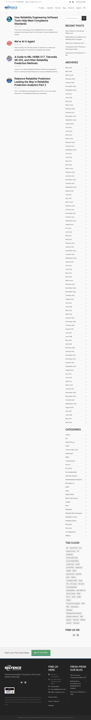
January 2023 (69, 176)
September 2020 (70, 258)
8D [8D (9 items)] (67, 548)
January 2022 (69, 209)
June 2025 (68, 97)
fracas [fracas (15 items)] (81, 580)
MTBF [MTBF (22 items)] (78, 597)
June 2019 (68, 306)
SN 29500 (68, 524)
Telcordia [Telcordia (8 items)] (76, 623)
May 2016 (68, 419)
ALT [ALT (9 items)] (80, 548)
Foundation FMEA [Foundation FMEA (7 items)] (71, 580)
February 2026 (70, 79)
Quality (67, 502)
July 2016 (68, 411)
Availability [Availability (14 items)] (69, 554)
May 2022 (68, 198)
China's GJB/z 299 (71, 450)
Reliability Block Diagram (73, 513)
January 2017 (69, 389)
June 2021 (68, 232)
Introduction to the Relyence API (74, 54)
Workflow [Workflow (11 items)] (76, 626)
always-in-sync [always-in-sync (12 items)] (70, 551)
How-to (67, 465)
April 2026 (68, 71)
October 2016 (69, 400)
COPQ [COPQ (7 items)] (77, 564)
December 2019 (70, 288)
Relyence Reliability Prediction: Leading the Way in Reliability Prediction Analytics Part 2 (32, 79)
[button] (84, 18)
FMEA (67, 457)
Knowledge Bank (70, 472)
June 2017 (68, 377)
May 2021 (68, 236)
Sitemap (51, 705)
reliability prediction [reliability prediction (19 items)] (72, 620)
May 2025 (68, 101)
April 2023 (68, 165)
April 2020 (68, 277)
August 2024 (69, 124)
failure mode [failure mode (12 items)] (70, 574)
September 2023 (70, 150)
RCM (67, 506)
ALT (66, 438)
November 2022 (70, 180)
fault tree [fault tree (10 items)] (78, 574)
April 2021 (68, 239)
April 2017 (68, 381)
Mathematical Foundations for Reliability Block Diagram (75, 38)
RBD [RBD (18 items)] (67, 610)
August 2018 (69, 329)
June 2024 (68, 131)
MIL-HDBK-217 (70, 483)
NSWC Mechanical (71, 498)
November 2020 (70, 250)
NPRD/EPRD (69, 494)
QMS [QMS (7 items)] (83, 607)
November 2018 (70, 321)
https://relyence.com (57, 692)
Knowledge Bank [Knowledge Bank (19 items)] (71, 587)
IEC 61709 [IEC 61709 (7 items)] (73, 584)
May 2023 (68, 161)
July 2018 (68, 333)
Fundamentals (70, 461)
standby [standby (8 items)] (68, 623)
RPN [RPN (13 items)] (81, 620)
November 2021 (70, 213)
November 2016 (70, 396)
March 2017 (69, 385)
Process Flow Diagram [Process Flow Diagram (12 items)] (73, 607)
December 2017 (70, 355)
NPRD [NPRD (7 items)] (79, 600)
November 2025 (70, 86)
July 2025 (68, 94)
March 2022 (69, 202)
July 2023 (68, 153)
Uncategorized (70, 532)
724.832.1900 (55, 686)
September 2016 (70, 404)
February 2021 (69, 243)
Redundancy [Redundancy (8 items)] (74, 610)
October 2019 (69, 295)
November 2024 (70, 116)
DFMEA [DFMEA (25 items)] (68, 571)
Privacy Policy (52, 697)
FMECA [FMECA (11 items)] (73, 577)
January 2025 (69, 112)
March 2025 (69, 105)
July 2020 (68, 265)
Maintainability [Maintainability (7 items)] (70, 590)
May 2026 (68, 68)
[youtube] (70, 2)
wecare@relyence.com (33, 2)
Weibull (67, 535)
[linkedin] (73, 2)
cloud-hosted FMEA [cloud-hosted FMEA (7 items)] (72, 561)
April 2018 (68, 344)
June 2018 (68, 336)
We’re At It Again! (24, 39)
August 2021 (69, 224)
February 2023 (70, 172)
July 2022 (68, 194)
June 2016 (68, 415)
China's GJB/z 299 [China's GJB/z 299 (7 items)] (71, 558)
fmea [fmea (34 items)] (67, 577)
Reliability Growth (71, 517)
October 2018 (69, 325)
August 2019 (69, 299)
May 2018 (68, 340)
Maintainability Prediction (73, 479)
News (67, 491)
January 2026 (69, 82)
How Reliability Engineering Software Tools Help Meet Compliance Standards (35, 20)
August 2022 (69, 191)
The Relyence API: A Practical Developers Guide (74, 48)
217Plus (67, 435)
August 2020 (69, 262)
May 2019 (68, 310)
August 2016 (69, 407)
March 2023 (69, 168)
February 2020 (70, 284)
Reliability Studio (70, 521)
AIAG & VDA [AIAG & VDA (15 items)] (73, 548)
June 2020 (68, 269)
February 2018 (70, 348)
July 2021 (68, 228)
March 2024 (69, 138)
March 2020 (69, 280)
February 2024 (70, 142)
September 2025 (70, 90)
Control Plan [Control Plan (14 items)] (70, 564)
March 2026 (69, 75)
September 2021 (70, 221)
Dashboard (69, 453)
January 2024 (69, 146)
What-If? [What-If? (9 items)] (69, 626)
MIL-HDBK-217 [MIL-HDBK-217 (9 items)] (70, 593)
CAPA (67, 446)
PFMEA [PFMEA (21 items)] (68, 603)
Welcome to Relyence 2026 (74, 43)
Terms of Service (53, 701)
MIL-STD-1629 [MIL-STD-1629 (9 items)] (70, 597)
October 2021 (69, 217)
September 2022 (70, 187)
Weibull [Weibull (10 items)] (82, 623)
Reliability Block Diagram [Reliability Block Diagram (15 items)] (73, 616)
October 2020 (69, 254)
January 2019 (69, 318)
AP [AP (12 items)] (78, 551)
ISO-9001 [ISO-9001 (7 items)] (81, 584)
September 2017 (70, 366)
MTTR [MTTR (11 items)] (73, 600)
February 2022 (70, 206)
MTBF (67, 487)
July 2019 (68, 303)
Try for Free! (40, 653)
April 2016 (68, 422)
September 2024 (70, 120)
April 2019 (68, 314)
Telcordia (68, 528)
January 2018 (69, 351)
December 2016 (70, 392)
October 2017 (69, 363)
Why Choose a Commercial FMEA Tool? (74, 32)
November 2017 (70, 359)
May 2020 (68, 273)
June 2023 (68, 157)
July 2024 (68, 127)
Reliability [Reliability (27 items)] (69, 613)
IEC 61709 (68, 468)
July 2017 (68, 374)
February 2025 (70, 109)
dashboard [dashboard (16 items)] (79, 567)
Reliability (68, 509)
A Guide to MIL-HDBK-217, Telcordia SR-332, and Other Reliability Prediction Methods (35, 57)
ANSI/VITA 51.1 (70, 442)
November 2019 (70, 292)
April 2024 (68, 135)
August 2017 (69, 370)
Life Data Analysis (71, 476)
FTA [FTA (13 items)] (67, 584)
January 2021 (69, 247)
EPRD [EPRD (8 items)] (74, 571)
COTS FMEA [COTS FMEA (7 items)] (70, 567)
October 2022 (69, 183)
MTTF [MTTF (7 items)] (68, 600)
